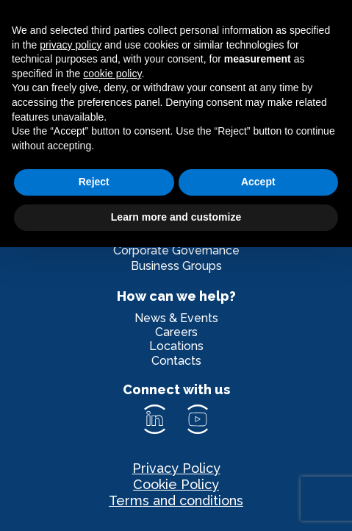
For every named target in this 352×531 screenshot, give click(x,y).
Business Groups (176, 266)
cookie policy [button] (112, 73)
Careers (176, 332)
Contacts (176, 361)
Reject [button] (94, 182)
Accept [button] (258, 182)
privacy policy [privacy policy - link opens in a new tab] (70, 45)
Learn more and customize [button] (176, 217)
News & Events (176, 318)
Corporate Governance (176, 250)
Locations (176, 346)
